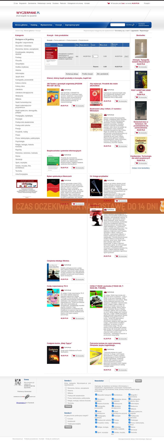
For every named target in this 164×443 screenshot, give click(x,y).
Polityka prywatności (31, 439)
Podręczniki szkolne (22, 125)
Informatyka (19, 73)
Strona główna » (29, 30)
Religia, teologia (101, 427)
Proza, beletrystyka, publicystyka (27, 138)
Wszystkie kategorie (103, 395)
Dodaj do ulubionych (52, 439)
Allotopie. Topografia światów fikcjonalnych (141, 61)
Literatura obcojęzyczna (24, 93)
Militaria (18, 99)
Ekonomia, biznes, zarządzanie (26, 49)
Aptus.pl (148, 439)
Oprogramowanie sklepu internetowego (131, 439)
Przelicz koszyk (87, 74)
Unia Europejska (21, 174)
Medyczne (133, 406)
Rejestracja (144, 30)
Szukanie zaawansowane (143, 24)
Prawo (17, 135)
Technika (18, 171)
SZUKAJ (129, 25)
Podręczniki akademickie (24, 122)
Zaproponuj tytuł (72, 25)
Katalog (34, 25)
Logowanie (135, 30)
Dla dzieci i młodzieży (23, 46)
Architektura (117, 395)
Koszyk (58, 25)
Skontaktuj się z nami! (122, 30)
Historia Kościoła (102, 403)
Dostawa (56, 3)
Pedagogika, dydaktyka (24, 116)
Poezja (18, 129)
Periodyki (18, 119)
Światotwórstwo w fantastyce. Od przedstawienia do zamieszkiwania (141, 125)
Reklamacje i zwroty (44, 3)
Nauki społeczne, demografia (135, 412)
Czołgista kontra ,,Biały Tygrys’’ (59, 343)
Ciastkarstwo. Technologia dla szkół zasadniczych (140, 157)
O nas (16, 3)
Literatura (19, 89)
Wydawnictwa (46, 25)
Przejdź (146, 3)
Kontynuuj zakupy (72, 74)
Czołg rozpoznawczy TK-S (57, 286)
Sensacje (18, 159)
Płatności (63, 3)
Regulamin (23, 3)
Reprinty (18, 150)
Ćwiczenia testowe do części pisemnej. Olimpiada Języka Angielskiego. (105, 344)
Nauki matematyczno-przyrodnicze (23, 106)
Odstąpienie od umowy (75, 3)
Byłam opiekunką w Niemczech (59, 176)
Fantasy (18, 57)
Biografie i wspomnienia (24, 43)
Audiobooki (71, 421)
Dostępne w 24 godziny (24, 39)
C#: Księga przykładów (99, 176)
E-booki (70, 419)
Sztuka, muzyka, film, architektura (23, 167)
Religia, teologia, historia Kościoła (79, 400)
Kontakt (87, 3)
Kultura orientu (20, 83)
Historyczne (117, 403)
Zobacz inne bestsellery (141, 168)
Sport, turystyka (21, 163)
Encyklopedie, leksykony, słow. (134, 400)
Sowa (26, 379)
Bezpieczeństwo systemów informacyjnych (64, 151)
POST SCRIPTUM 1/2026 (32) (141, 91)
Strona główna (21, 25)
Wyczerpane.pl (21, 403)
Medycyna (19, 96)
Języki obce (19, 77)
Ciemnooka (94, 206)
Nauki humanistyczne (23, 102)
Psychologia (19, 141)
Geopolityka (19, 64)
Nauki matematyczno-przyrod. (119, 412)
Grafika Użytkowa (21, 67)
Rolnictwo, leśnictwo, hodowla (26, 153)
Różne (17, 156)
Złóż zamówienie (102, 74)
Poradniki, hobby (21, 132)
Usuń (126, 56)
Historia (18, 70)
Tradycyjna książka (74, 424)
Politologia (133, 420)
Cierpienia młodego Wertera (58, 261)
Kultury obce (20, 86)
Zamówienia (32, 3)
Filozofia (18, 61)
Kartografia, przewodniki (24, 80)
